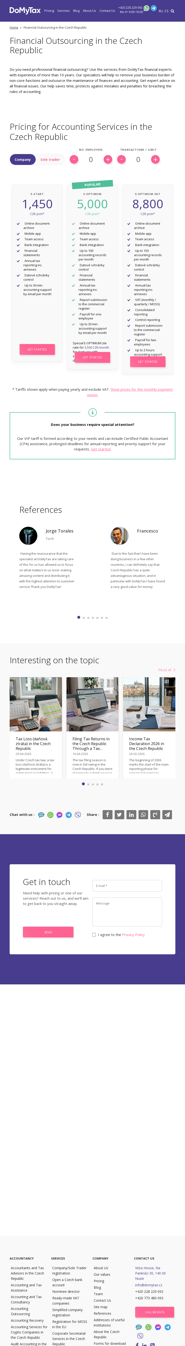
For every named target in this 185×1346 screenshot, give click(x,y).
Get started (101, 449)
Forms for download (110, 1343)
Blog (76, 10)
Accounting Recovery (27, 1320)
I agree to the (118, 934)
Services (63, 10)
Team (98, 1294)
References (102, 1313)
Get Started (37, 349)
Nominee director (66, 1291)
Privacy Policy (133, 934)
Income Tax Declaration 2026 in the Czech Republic (146, 743)
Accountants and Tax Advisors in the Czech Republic (27, 1273)
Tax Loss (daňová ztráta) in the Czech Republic (33, 743)
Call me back (155, 1312)
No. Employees (91, 149)
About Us (89, 10)
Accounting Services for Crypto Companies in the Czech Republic (29, 1332)
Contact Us (107, 10)
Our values (102, 1274)
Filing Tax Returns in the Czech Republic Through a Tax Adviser (91, 743)
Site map (100, 1307)
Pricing (49, 10)
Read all (165, 669)
